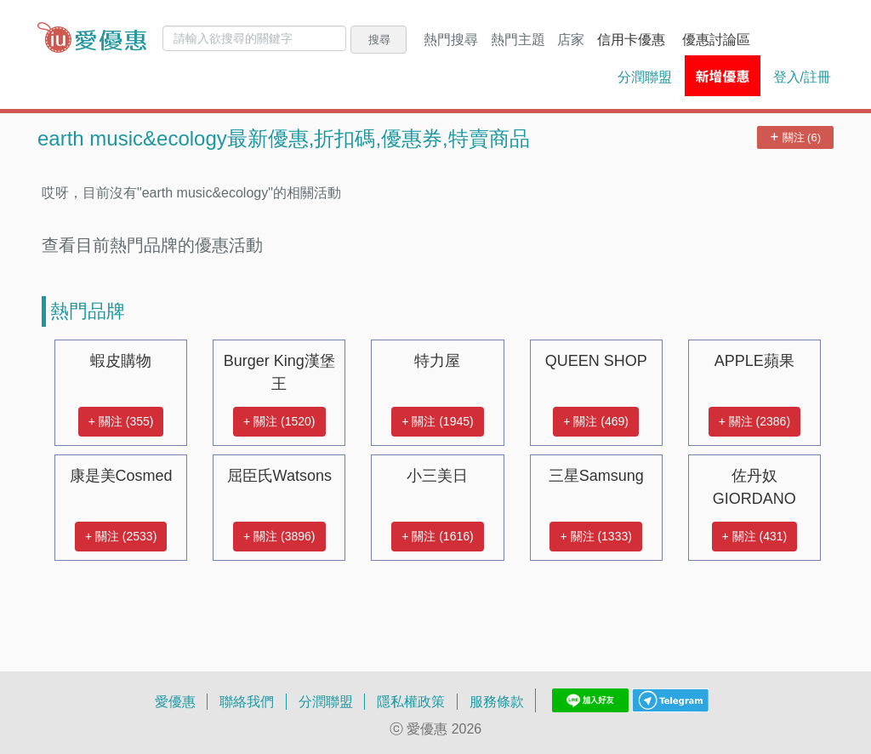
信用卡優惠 (631, 39)
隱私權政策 (411, 701)
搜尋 (379, 39)
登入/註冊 (802, 77)
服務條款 (497, 701)
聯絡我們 (246, 701)
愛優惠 (175, 701)
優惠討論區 (716, 39)
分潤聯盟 (645, 77)
